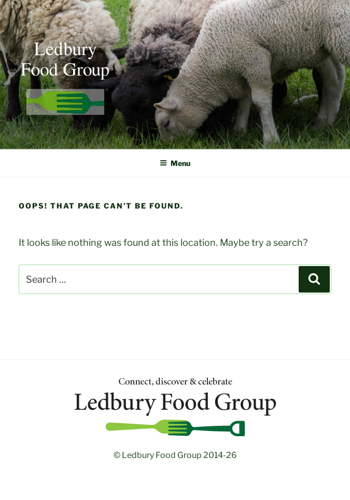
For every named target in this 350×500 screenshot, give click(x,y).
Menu (175, 163)
